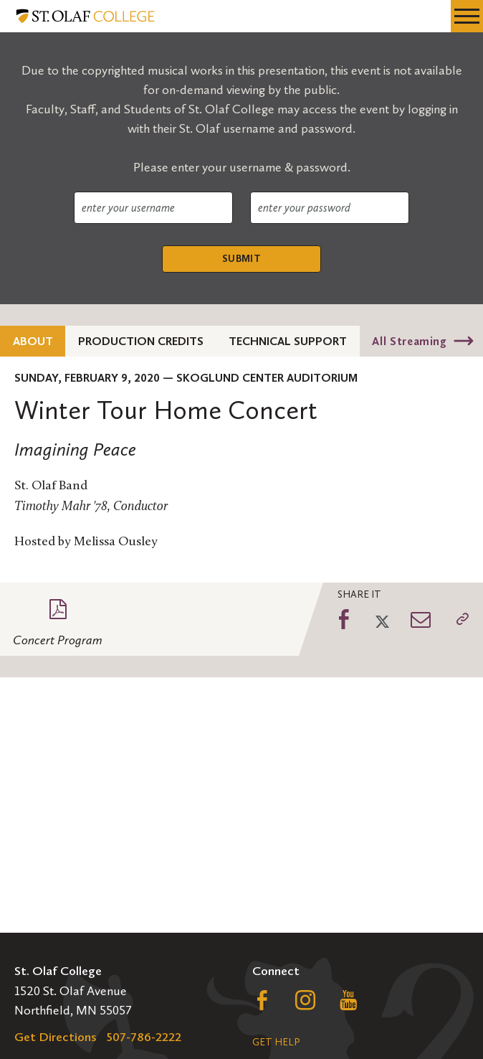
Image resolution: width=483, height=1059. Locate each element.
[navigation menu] (467, 16)
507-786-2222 (144, 1037)
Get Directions (55, 1037)
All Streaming (409, 341)
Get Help (276, 1042)
